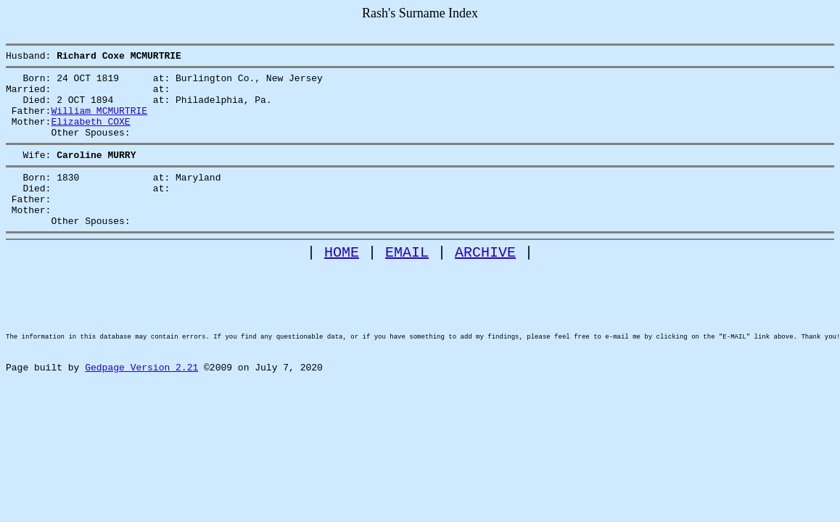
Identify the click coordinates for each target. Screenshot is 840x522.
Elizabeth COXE (90, 134)
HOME (341, 282)
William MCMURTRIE (99, 121)
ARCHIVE (485, 282)
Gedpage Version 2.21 (141, 421)
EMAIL (407, 282)
